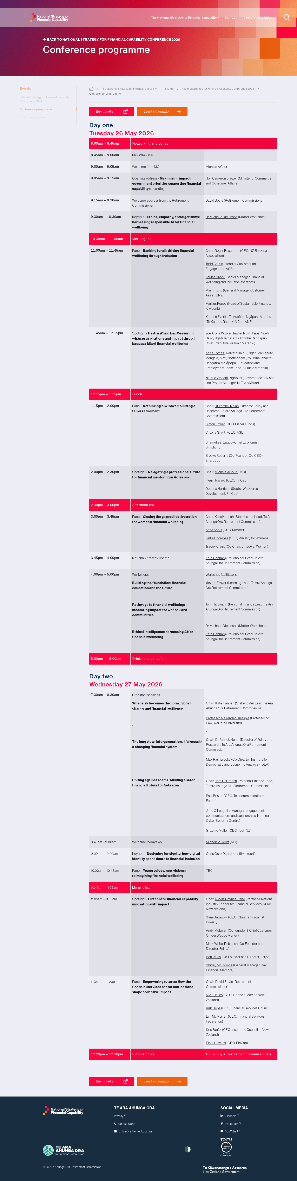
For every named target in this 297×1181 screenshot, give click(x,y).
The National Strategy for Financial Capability (184, 17)
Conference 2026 (256, 17)
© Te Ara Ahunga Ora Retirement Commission (72, 1167)
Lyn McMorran (216, 1016)
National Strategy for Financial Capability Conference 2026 (45, 99)
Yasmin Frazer (216, 583)
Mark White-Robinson (222, 944)
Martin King (214, 290)
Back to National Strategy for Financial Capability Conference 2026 (111, 40)
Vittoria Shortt (216, 432)
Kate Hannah (224, 517)
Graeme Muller (217, 830)
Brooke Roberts (217, 455)
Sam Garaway (216, 917)
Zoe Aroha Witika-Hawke (224, 333)
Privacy (120, 1116)
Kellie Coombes (217, 538)
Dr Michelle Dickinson (222, 217)
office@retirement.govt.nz (135, 1131)
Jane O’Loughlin (218, 810)
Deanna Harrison (218, 488)
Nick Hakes (214, 995)
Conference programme (45, 109)
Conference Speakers (45, 117)
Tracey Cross (215, 546)
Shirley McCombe (219, 965)
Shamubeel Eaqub (219, 442)
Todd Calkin (214, 264)
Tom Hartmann (216, 604)
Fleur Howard (216, 480)
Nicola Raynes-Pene (230, 899)
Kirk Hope (213, 1008)
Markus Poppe (216, 303)
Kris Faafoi (214, 1029)
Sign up (230, 17)
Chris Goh (213, 853)
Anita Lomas (215, 353)
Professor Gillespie (227, 718)
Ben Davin (213, 957)
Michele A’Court (217, 167)
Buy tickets (106, 111)
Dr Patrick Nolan (227, 406)
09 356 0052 (126, 1123)
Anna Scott (214, 530)
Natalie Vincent (217, 378)
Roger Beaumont (227, 250)
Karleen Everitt (217, 317)
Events (45, 88)
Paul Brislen (214, 796)
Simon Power (215, 424)
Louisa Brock (215, 277)
